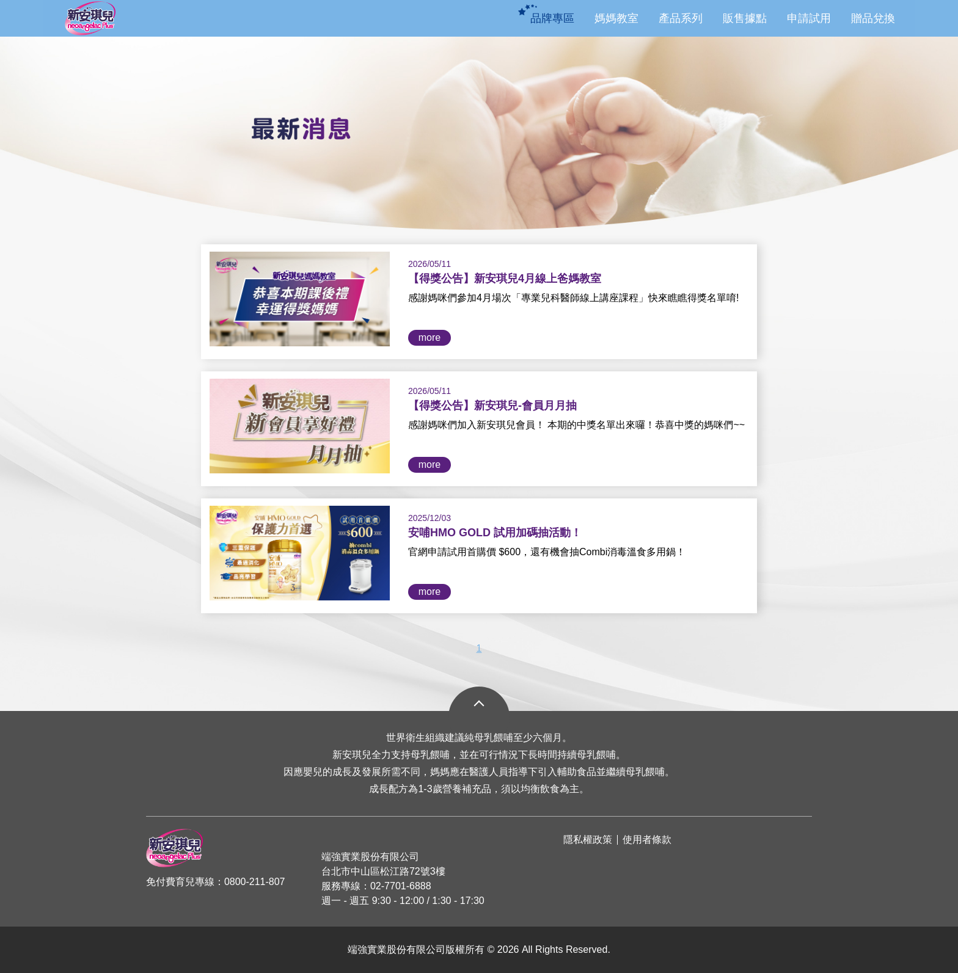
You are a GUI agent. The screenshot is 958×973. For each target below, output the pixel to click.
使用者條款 (647, 840)
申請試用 (809, 18)
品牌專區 (552, 18)
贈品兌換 (873, 18)
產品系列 (681, 18)
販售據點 (745, 18)
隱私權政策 (587, 840)
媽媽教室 (616, 18)
